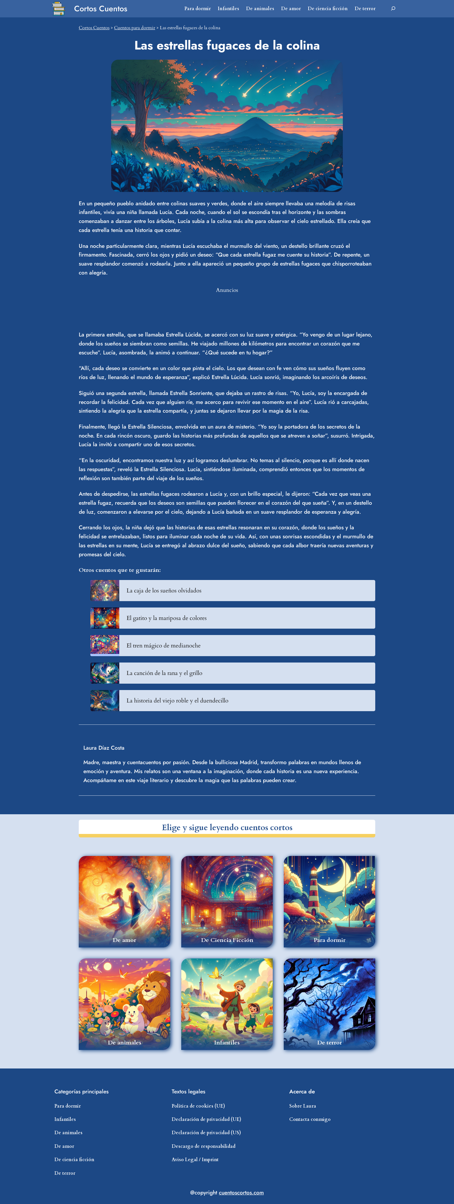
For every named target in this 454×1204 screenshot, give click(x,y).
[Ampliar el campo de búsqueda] (393, 8)
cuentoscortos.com (241, 1192)
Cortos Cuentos (100, 8)
